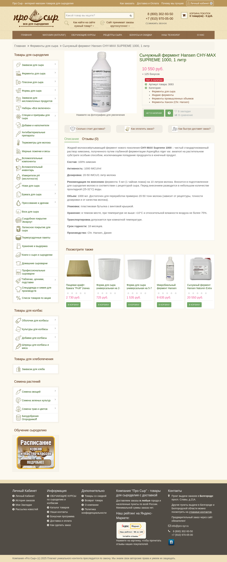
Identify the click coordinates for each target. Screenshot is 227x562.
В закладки (184, 111)
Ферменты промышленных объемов (172, 98)
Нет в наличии (154, 113)
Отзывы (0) (90, 139)
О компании (91, 504)
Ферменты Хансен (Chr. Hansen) (170, 102)
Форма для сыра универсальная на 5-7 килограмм (139, 288)
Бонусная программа (62, 516)
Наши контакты (59, 512)
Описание (71, 139)
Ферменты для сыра (44, 46)
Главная (20, 46)
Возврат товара (94, 500)
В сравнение (185, 115)
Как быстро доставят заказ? (191, 129)
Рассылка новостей (27, 509)
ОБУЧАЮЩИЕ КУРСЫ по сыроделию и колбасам (61, 499)
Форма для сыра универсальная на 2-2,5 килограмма (108, 288)
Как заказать (127, 3)
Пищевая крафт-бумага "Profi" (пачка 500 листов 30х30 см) (78, 288)
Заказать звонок (156, 23)
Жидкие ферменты (163, 95)
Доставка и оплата (61, 520)
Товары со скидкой (95, 496)
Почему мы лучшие (172, 3)
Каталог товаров (59, 507)
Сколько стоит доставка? (87, 129)
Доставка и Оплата (148, 3)
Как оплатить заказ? (139, 129)
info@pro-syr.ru (180, 526)
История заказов (25, 500)
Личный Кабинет (25, 496)
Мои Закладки (24, 504)
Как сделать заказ (60, 525)
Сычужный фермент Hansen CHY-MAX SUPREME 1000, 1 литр (106, 46)
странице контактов (200, 512)
